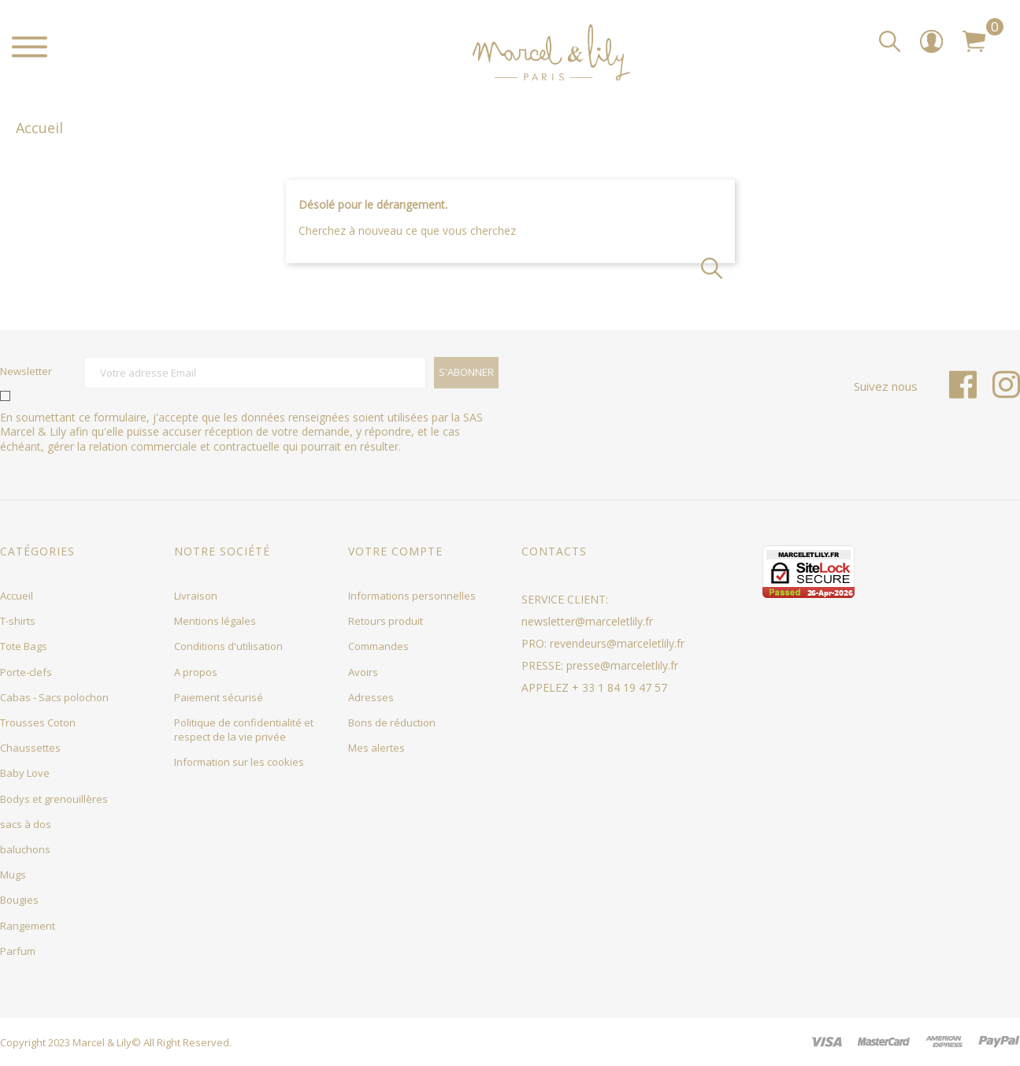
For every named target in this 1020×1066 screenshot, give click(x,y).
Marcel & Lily (102, 1042)
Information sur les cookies (239, 762)
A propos (195, 672)
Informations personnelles (412, 596)
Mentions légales (215, 621)
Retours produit (385, 621)
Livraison (195, 596)
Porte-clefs (26, 672)
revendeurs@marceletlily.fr (617, 643)
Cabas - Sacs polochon (54, 697)
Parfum (17, 951)
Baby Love (25, 773)
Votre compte (395, 551)
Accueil (16, 596)
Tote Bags (23, 646)
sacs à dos (25, 824)
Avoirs (363, 672)
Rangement (27, 926)
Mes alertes (376, 748)
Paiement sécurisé (218, 697)
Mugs (13, 874)
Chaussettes (30, 748)
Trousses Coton (38, 722)
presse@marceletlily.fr (622, 665)
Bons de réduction (392, 722)
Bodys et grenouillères (54, 799)
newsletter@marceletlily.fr (587, 621)
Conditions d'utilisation (228, 646)
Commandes (378, 646)
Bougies (19, 900)
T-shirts (17, 621)
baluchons (25, 849)
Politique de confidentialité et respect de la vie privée (243, 729)
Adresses (371, 697)
